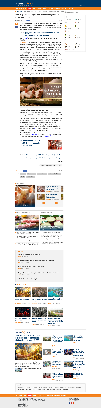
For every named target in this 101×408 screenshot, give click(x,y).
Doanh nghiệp (18, 303)
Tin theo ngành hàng (71, 13)
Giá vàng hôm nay (20, 387)
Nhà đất (49, 303)
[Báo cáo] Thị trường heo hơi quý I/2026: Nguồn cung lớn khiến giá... (47, 196)
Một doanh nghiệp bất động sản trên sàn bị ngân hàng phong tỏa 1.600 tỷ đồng (55, 299)
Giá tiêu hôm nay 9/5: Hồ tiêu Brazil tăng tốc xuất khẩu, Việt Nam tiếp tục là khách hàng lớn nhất (51, 236)
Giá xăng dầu (78, 387)
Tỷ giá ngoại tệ (28, 387)
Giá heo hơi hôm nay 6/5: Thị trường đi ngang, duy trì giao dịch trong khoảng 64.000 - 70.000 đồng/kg (27, 244)
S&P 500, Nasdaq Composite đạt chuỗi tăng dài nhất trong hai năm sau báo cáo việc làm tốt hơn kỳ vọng (78, 352)
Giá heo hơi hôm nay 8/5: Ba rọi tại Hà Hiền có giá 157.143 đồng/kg (27, 228)
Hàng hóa (19, 11)
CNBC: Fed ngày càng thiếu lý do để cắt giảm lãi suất (31, 266)
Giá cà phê (56, 387)
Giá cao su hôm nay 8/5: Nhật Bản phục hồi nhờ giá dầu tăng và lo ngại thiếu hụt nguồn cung (52, 243)
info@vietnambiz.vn (24, 405)
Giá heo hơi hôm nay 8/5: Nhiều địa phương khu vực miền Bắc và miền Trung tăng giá (27, 233)
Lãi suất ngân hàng (71, 387)
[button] (43, 203)
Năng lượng (27, 11)
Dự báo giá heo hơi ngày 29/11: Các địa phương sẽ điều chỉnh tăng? (43, 158)
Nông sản (45, 11)
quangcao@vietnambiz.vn (76, 400)
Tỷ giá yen (40, 387)
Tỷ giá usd (35, 387)
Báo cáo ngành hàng (54, 11)
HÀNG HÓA (29, 8)
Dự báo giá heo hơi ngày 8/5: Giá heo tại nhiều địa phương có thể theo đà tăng (27, 237)
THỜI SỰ (20, 8)
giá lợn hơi (23, 176)
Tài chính (19, 274)
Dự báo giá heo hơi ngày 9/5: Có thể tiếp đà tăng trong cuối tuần (46, 188)
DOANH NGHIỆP (57, 8)
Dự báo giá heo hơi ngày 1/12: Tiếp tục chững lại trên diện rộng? (30, 143)
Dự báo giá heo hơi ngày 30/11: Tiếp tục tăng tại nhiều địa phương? (43, 155)
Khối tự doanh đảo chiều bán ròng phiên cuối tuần (22, 319)
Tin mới (20, 252)
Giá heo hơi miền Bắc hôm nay (55, 173)
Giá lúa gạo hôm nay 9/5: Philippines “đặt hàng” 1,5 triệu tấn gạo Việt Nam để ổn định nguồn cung (52, 228)
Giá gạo (39, 389)
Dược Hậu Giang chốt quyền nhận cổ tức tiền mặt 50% (31, 369)
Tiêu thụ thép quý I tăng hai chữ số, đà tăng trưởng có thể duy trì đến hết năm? (39, 320)
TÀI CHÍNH (39, 8)
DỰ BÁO (24, 8)
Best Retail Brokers (51, 389)
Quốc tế (19, 262)
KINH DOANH (63, 8)
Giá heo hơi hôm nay (31, 173)
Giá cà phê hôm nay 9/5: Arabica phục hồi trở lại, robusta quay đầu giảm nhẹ (51, 239)
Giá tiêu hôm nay (63, 387)
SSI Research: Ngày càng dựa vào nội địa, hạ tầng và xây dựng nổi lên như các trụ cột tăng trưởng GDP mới (79, 364)
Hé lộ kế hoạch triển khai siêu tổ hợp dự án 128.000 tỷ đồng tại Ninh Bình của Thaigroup (39, 299)
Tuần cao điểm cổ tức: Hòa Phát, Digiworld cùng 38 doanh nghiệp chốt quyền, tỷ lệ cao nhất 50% (22, 299)
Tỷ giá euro (45, 387)
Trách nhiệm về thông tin (22, 406)
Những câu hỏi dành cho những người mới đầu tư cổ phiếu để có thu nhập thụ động (38, 273)
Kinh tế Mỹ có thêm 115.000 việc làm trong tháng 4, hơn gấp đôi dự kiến (57, 375)
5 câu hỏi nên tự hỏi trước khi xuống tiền (28, 279)
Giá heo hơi (23, 42)
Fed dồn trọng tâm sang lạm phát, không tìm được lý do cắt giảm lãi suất (36, 260)
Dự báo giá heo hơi (30, 176)
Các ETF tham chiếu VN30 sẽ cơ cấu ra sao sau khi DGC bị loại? (57, 363)
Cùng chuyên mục (46, 213)
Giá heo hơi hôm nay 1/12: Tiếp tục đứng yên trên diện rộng (37, 35)
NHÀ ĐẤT (44, 8)
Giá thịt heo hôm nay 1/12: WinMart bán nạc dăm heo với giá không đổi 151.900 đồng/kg (42, 33)
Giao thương (64, 11)
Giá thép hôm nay (20, 389)
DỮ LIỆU (68, 8)
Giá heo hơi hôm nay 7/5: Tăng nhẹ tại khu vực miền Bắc (27, 240)
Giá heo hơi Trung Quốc (42, 173)
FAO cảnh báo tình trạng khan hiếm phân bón (50, 232)
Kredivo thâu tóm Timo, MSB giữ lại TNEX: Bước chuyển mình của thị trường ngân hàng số (57, 352)
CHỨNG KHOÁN (50, 8)
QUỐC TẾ (34, 8)
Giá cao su (44, 389)
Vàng (40, 11)
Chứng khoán (18, 322)
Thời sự (74, 369)
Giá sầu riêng (28, 389)
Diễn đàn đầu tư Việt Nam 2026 (62, 389)
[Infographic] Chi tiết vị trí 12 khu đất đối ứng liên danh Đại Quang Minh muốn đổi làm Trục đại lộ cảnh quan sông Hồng (55, 321)
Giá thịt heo (34, 389)
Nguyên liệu (34, 11)
